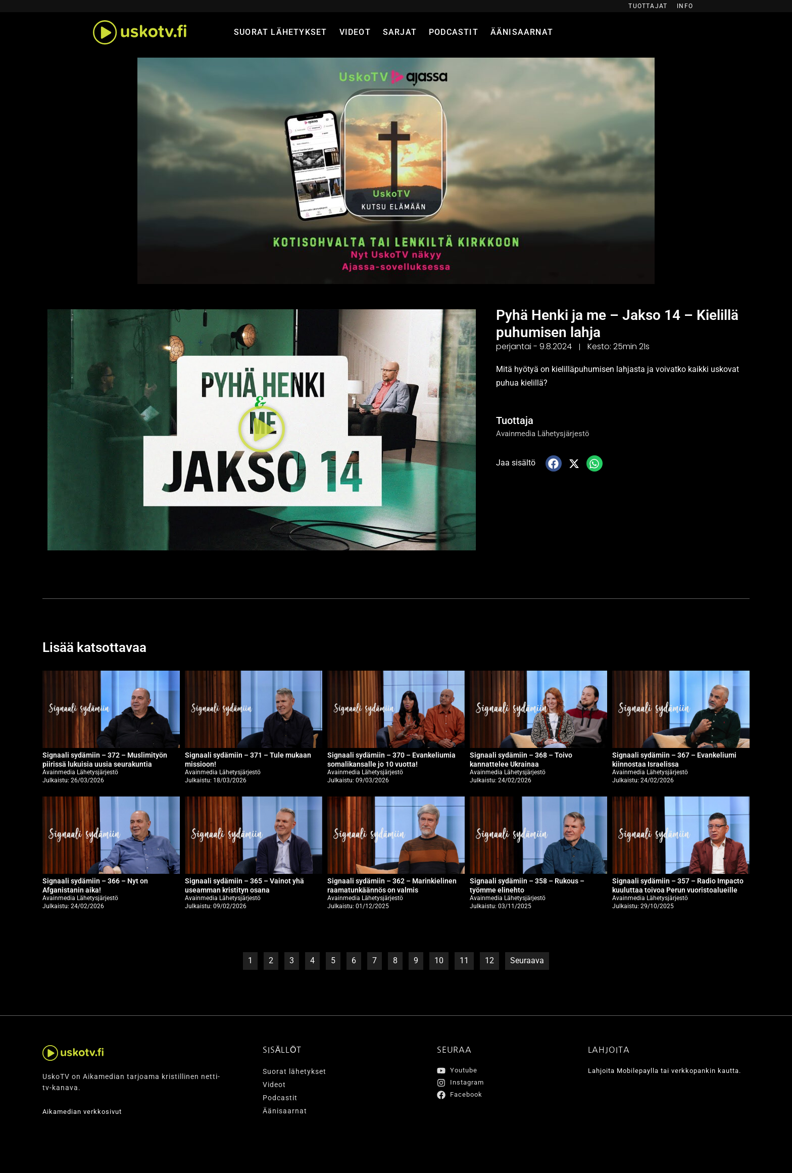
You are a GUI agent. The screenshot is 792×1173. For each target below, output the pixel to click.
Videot (355, 32)
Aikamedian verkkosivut (85, 1111)
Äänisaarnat (521, 32)
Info (685, 6)
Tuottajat (647, 6)
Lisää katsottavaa (101, 646)
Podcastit (453, 32)
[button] (261, 429)
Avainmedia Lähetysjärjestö (545, 433)
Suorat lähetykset (280, 32)
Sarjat (400, 32)
